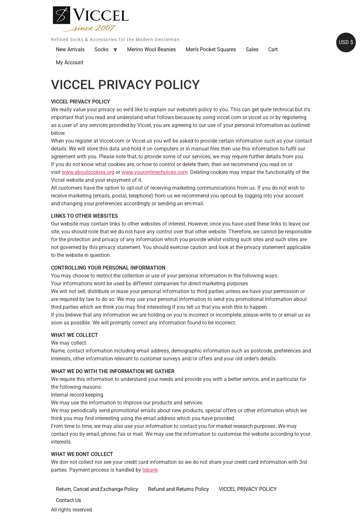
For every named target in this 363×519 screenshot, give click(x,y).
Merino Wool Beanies (151, 49)
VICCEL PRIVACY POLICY (248, 489)
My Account (69, 62)
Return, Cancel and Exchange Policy (97, 489)
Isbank (150, 470)
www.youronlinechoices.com (155, 172)
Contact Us (68, 500)
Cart (273, 49)
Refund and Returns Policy (178, 489)
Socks (101, 49)
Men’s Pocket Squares (211, 49)
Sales (252, 49)
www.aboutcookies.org (88, 172)
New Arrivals (70, 49)
